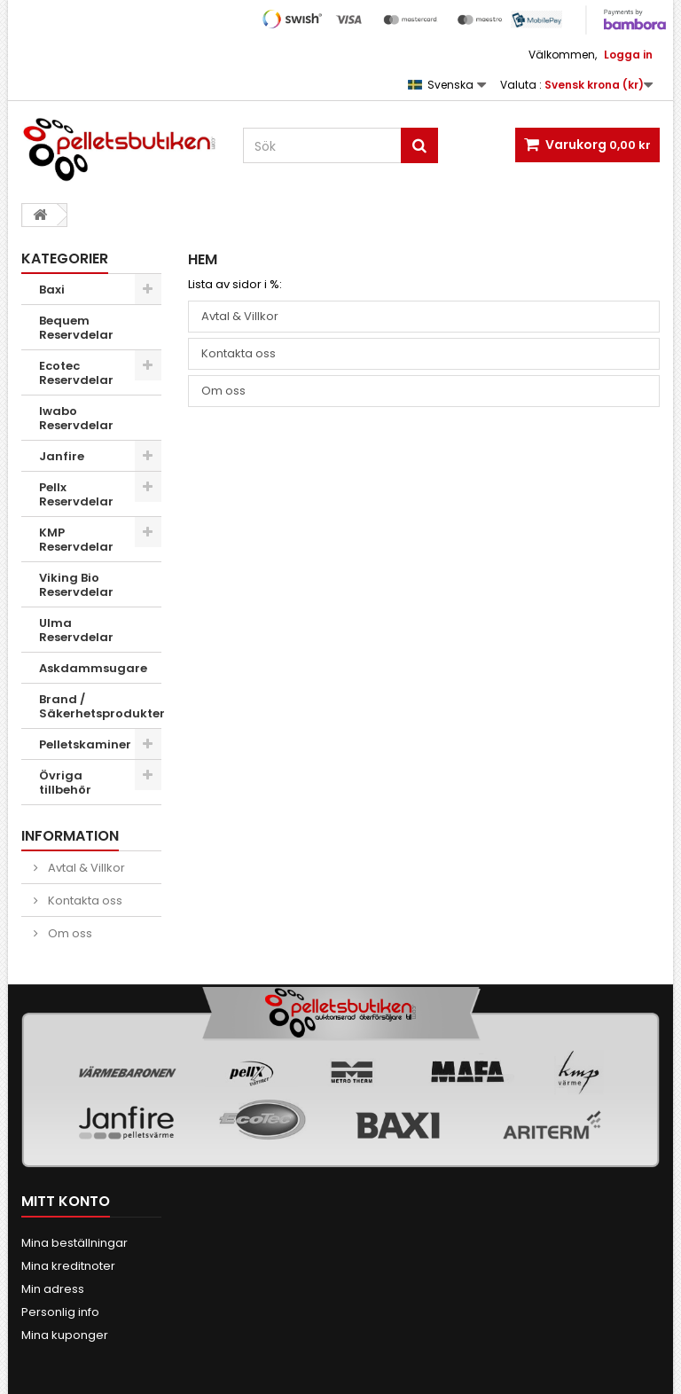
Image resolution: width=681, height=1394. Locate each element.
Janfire (61, 456)
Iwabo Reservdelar (76, 418)
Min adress (52, 1288)
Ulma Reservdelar (76, 630)
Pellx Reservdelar (76, 494)
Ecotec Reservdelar (76, 372)
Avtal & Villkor (85, 867)
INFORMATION (70, 836)
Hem (202, 259)
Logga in (628, 54)
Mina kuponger (64, 1335)
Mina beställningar (74, 1242)
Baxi (52, 289)
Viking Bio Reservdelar (76, 584)
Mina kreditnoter (68, 1265)
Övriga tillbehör (65, 782)
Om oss (68, 933)
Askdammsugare (93, 668)
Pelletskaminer (85, 744)
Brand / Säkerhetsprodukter (100, 706)
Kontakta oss (83, 900)
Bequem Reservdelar (76, 327)
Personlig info (60, 1312)
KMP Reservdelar (76, 539)
